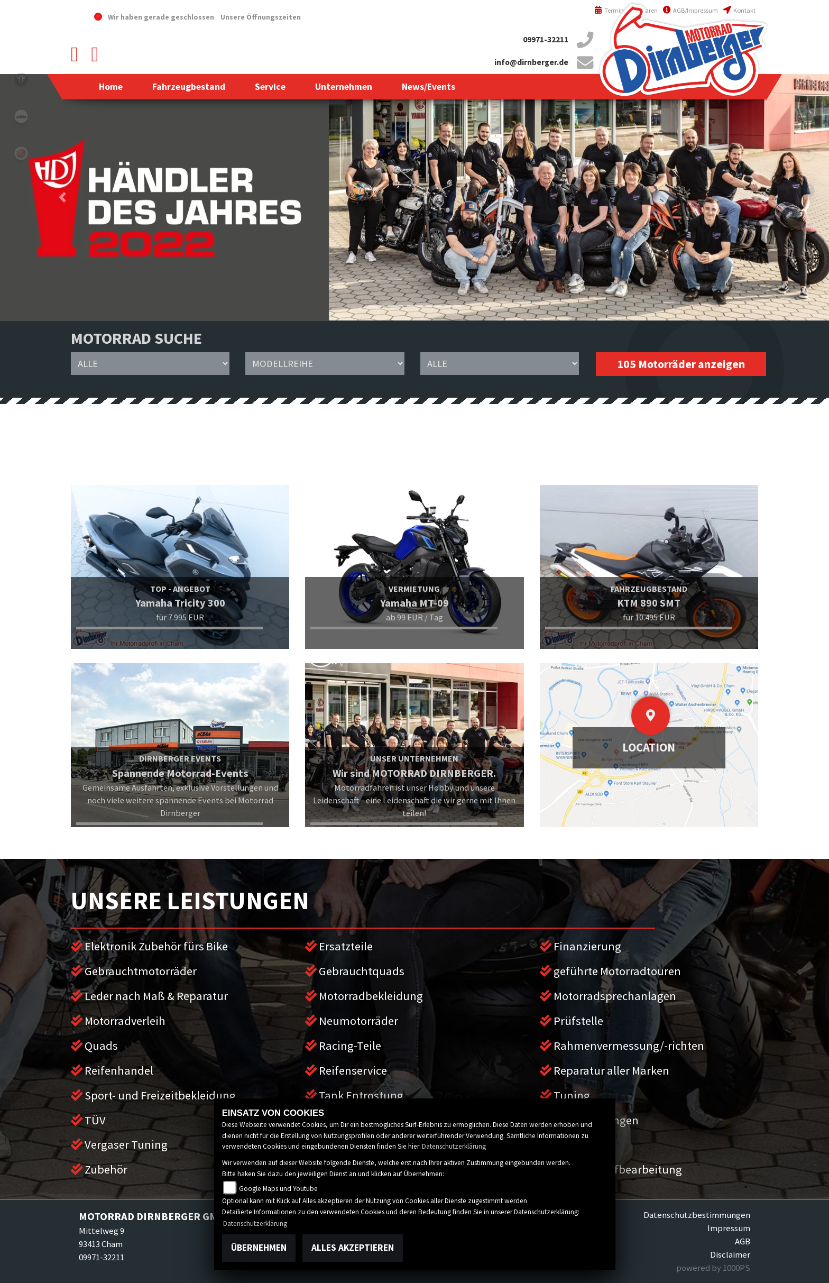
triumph (21, 79)
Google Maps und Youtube (278, 1188)
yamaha (21, 153)
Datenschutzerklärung (454, 1146)
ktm (21, 116)
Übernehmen (259, 1247)
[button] (188, 87)
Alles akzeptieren (352, 1247)
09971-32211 (545, 39)
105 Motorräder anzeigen (681, 364)
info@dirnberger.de (531, 62)
